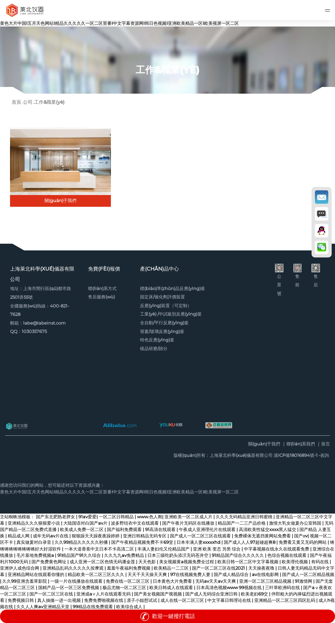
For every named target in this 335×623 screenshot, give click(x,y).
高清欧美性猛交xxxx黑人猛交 (268, 529)
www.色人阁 (149, 516)
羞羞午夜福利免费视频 (129, 568)
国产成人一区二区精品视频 (308, 574)
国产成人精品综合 (232, 574)
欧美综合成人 (129, 606)
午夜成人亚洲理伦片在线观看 (208, 529)
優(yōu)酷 (170, 425)
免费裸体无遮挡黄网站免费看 (263, 535)
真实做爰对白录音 (34, 542)
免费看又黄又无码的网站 (303, 542)
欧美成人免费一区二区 (82, 529)
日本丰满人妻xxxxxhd (199, 542)
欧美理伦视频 (295, 561)
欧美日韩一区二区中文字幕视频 (248, 561)
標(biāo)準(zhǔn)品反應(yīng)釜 (172, 288)
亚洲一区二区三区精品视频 (265, 581)
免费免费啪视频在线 (104, 600)
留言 (325, 444)
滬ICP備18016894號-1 (296, 455)
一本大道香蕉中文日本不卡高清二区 (99, 549)
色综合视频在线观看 (287, 555)
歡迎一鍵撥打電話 (167, 616)
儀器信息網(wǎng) (218, 425)
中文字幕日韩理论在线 (229, 600)
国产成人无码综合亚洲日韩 (212, 593)
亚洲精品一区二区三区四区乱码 (285, 600)
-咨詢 (324, 455)
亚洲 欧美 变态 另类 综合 (217, 549)
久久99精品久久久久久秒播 (82, 542)
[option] (167, 60)
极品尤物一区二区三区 (125, 587)
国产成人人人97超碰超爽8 (250, 542)
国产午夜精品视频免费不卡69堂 (142, 542)
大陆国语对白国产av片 (86, 523)
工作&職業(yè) (49, 102)
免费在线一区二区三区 (128, 581)
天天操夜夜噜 (261, 568)
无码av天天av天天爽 (216, 581)
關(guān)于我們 (264, 444)
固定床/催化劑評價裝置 (162, 296)
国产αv (301, 535)
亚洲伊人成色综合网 (20, 568)
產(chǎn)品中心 (159, 269)
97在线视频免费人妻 (190, 574)
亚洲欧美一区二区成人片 (188, 516)
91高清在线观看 (161, 529)
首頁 (16, 102)
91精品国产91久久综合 (79, 555)
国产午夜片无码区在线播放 (188, 523)
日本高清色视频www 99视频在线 (229, 587)
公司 (27, 102)
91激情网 (304, 581)
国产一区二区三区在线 (51, 593)
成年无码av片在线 (51, 535)
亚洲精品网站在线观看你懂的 (36, 574)
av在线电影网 (266, 574)
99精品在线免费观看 (93, 606)
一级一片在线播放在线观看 (77, 581)
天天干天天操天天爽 (148, 574)
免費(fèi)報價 (104, 269)
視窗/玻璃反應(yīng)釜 (162, 331)
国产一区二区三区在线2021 (219, 568)
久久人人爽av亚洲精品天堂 (43, 606)
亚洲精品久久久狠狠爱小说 (34, 523)
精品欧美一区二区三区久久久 (96, 574)
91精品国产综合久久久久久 (238, 555)
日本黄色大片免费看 (173, 581)
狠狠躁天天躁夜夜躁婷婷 (96, 535)
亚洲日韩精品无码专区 (145, 535)
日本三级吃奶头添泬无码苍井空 (178, 555)
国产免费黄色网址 (49, 561)
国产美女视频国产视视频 (158, 593)
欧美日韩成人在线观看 (171, 587)
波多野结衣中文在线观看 (135, 523)
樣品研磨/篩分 (154, 348)
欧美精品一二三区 (172, 568)
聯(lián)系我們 (300, 444)
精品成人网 (19, 535)
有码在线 (320, 561)
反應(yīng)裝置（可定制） (166, 305)
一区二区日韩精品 (117, 516)
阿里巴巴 (119, 425)
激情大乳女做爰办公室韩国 (295, 523)
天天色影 (147, 561)
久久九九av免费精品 (124, 555)
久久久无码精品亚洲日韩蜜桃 (244, 516)
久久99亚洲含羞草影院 (25, 581)
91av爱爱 (87, 516)
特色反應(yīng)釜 (157, 339)
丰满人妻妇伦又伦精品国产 (164, 549)
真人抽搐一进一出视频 (59, 600)
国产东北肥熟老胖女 (56, 516)
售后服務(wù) (101, 296)
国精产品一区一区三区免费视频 (69, 587)
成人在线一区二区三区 (182, 600)
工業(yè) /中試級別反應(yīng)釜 (171, 314)
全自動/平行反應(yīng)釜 (164, 322)
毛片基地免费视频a (35, 555)
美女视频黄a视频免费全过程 (187, 561)
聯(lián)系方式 (102, 288)
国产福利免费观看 (125, 529)
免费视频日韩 (21, 600)
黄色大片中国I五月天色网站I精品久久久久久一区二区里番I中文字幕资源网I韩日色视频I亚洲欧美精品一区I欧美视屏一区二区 (119, 23)
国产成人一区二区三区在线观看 (201, 535)
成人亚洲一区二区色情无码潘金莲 (103, 561)
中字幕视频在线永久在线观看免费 (277, 549)
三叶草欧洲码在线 (283, 587)
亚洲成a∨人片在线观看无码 (104, 593)
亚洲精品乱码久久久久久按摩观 (74, 568)
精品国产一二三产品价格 (242, 523)
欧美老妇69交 (255, 593)
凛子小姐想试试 (142, 600)
